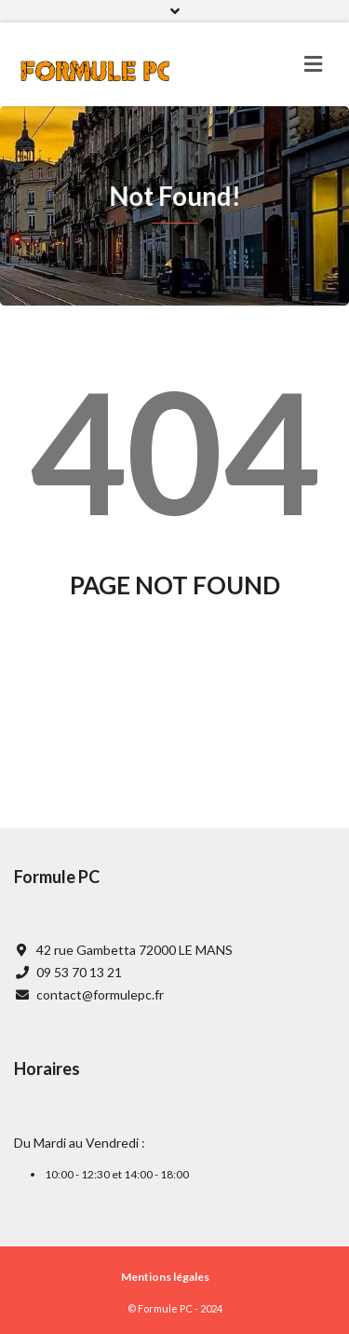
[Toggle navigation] (313, 64)
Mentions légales (165, 1277)
